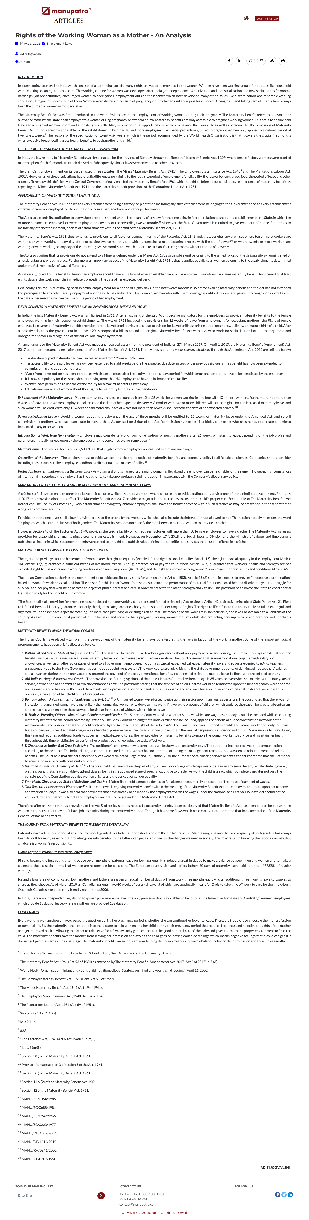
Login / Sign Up (267, 18)
